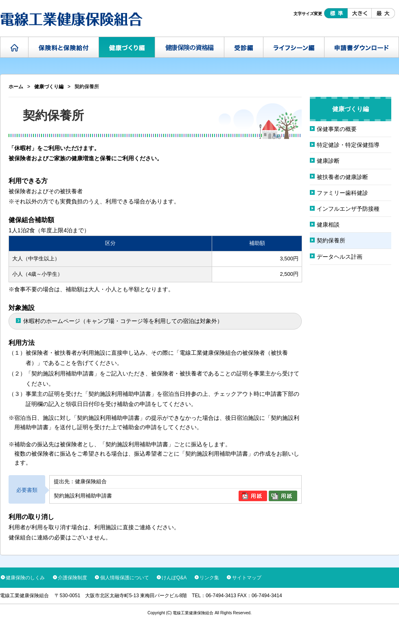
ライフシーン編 (294, 47)
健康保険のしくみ (25, 578)
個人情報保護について (124, 578)
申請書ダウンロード (362, 47)
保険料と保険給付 (64, 47)
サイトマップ (246, 578)
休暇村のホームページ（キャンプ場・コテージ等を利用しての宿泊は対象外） (123, 321)
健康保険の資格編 (189, 47)
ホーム (14, 47)
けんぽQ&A (174, 578)
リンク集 (209, 578)
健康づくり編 (127, 47)
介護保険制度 (72, 578)
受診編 (244, 47)
